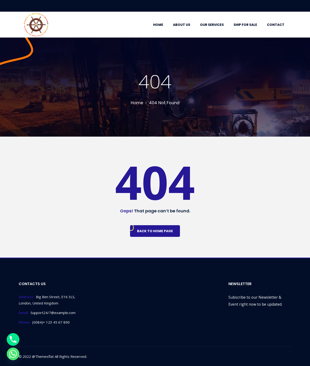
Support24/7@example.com (47, 312)
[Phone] (13, 339)
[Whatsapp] (13, 354)
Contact (275, 24)
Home (158, 24)
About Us (181, 24)
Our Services (212, 24)
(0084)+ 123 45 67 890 (44, 322)
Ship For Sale (245, 24)
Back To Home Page (155, 231)
